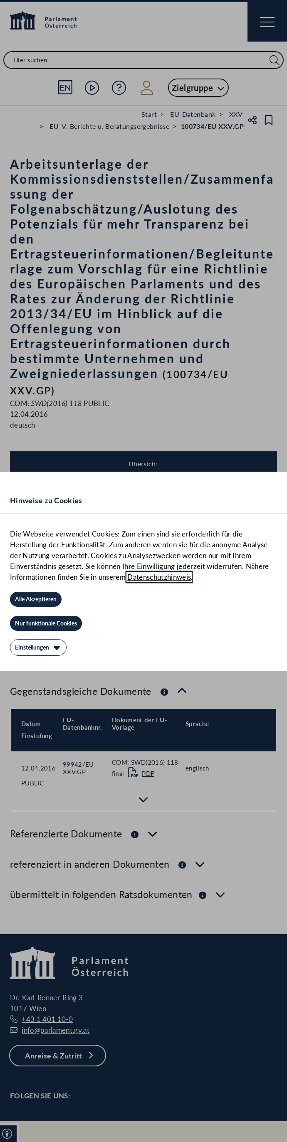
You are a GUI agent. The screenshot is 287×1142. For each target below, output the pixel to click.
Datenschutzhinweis (159, 577)
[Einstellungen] (38, 647)
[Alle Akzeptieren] (36, 599)
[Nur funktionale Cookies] (46, 623)
